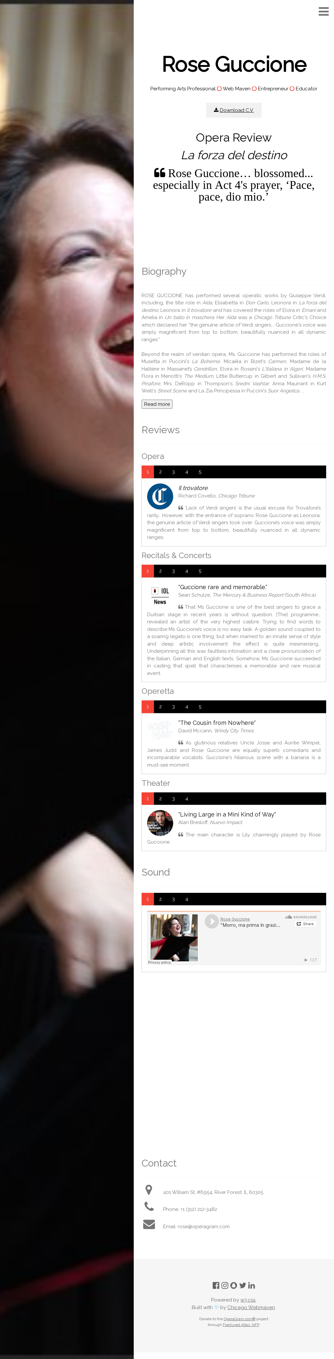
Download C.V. (237, 110)
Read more (157, 404)
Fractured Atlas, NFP (241, 1324)
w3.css (247, 1300)
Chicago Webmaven (251, 1307)
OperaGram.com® (239, 1319)
